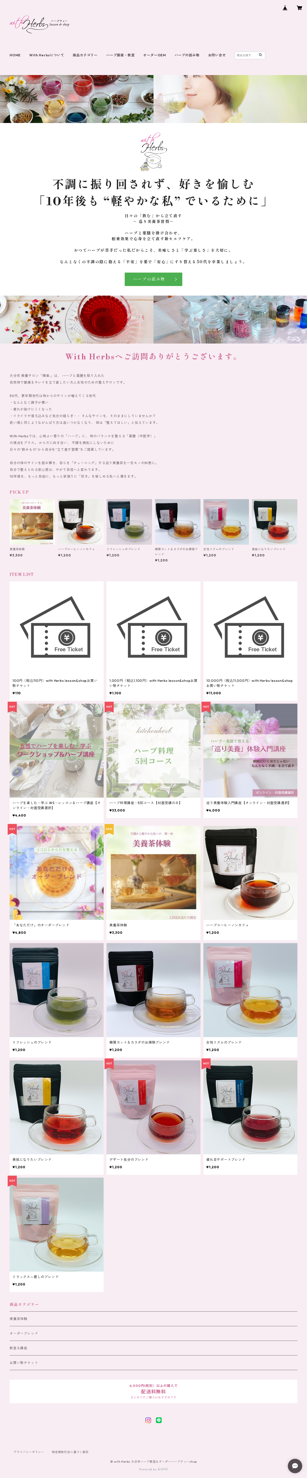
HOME (15, 55)
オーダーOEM (154, 55)
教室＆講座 (18, 1348)
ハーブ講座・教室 (120, 55)
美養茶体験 (18, 1319)
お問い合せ (217, 55)
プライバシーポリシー (28, 1452)
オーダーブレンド (24, 1333)
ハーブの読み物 (187, 55)
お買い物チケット (24, 1363)
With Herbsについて (46, 55)
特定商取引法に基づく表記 (70, 1452)
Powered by (153, 1469)
